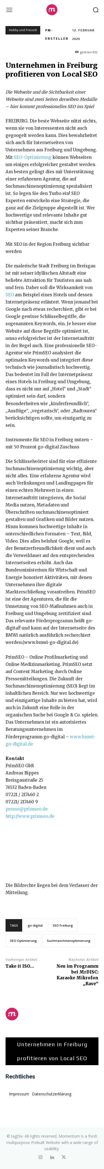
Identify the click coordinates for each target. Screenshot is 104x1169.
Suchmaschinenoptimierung (68, 941)
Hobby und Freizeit (23, 30)
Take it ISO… (20, 966)
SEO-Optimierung (32, 157)
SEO (10, 294)
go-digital (35, 925)
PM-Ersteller (57, 34)
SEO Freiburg (63, 925)
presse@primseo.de (27, 809)
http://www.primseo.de (30, 816)
